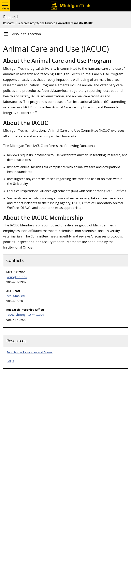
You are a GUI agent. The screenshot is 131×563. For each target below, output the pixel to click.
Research (11, 17)
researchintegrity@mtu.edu (25, 314)
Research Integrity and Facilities (36, 23)
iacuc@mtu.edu (17, 277)
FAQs (10, 361)
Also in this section (26, 34)
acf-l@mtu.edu (16, 296)
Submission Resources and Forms (29, 352)
